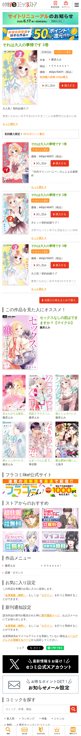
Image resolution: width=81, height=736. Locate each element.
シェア (20, 647)
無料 (9, 724)
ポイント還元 (64, 52)
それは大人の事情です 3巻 (49, 246)
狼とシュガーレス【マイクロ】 (14, 460)
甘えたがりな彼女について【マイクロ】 (14, 413)
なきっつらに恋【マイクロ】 (40, 460)
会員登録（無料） (15, 595)
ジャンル (59, 718)
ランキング (28, 718)
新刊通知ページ (50, 615)
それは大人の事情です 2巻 (49, 195)
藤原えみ (56, 59)
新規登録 (55, 4)
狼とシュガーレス (66, 413)
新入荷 (10, 718)
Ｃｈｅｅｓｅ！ (60, 65)
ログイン (66, 4)
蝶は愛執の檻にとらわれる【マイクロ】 (67, 460)
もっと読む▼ (10, 123)
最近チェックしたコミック (34, 724)
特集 (44, 718)
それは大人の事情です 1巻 (49, 144)
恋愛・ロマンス (14, 572)
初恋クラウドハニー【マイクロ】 (40, 413)
